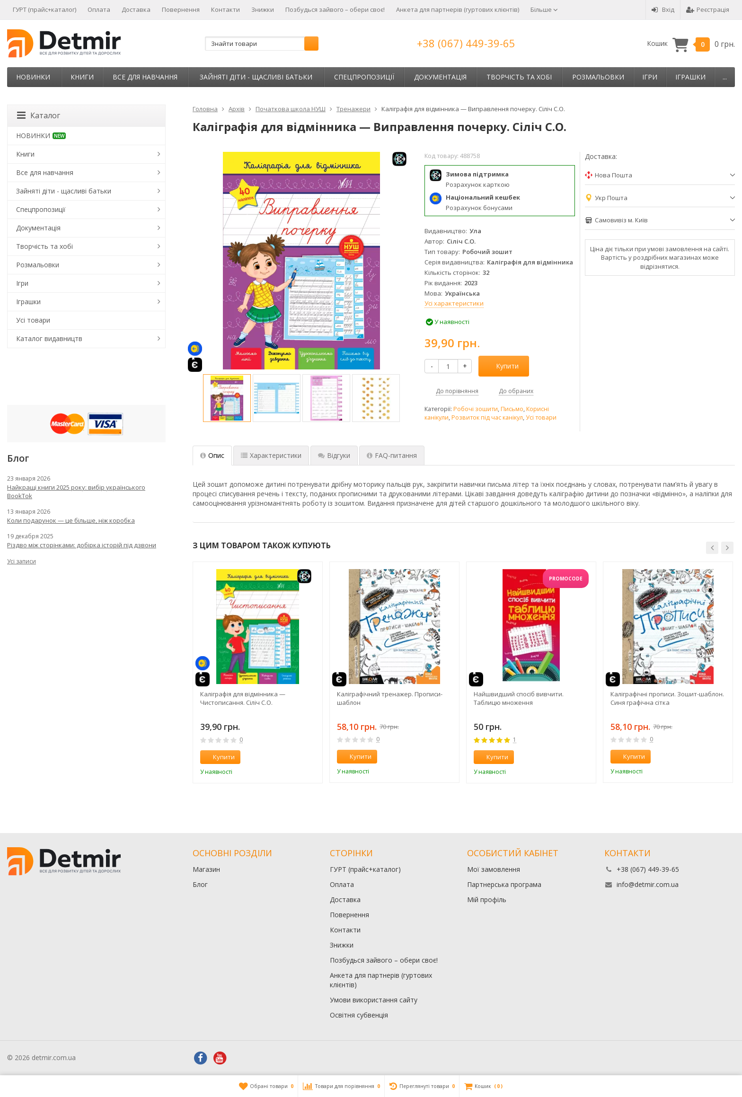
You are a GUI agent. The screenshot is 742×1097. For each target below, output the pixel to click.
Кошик (691, 43)
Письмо (512, 409)
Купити (502, 365)
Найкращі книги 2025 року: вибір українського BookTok (76, 491)
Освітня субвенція (359, 1014)
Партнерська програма (504, 884)
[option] (227, 398)
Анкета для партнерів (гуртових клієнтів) (457, 9)
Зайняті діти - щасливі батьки (256, 76)
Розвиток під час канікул (487, 417)
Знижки (262, 9)
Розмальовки (598, 76)
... (725, 76)
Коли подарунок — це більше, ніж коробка (71, 520)
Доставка (136, 9)
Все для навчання (145, 76)
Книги (82, 76)
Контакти (225, 9)
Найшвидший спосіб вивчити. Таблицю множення (519, 698)
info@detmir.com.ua (648, 884)
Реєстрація (707, 9)
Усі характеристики (454, 303)
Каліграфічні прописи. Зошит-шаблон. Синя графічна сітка (667, 698)
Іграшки (690, 76)
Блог (200, 884)
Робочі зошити (475, 409)
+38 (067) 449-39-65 (466, 43)
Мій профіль (486, 899)
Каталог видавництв (49, 338)
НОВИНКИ (33, 76)
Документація (440, 76)
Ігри (649, 76)
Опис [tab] (212, 455)
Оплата (99, 9)
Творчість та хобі (519, 76)
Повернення (181, 9)
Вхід (663, 9)
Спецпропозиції (364, 76)
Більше (544, 9)
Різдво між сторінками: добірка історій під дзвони (81, 545)
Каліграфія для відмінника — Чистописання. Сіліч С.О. (242, 698)
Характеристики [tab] (271, 455)
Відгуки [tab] (334, 455)
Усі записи (21, 561)
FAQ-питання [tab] (392, 455)
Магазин (206, 869)
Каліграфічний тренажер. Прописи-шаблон (389, 698)
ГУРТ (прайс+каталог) (44, 9)
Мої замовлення (493, 869)
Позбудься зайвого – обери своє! (335, 9)
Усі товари (541, 417)
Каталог (38, 115)
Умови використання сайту (373, 999)
